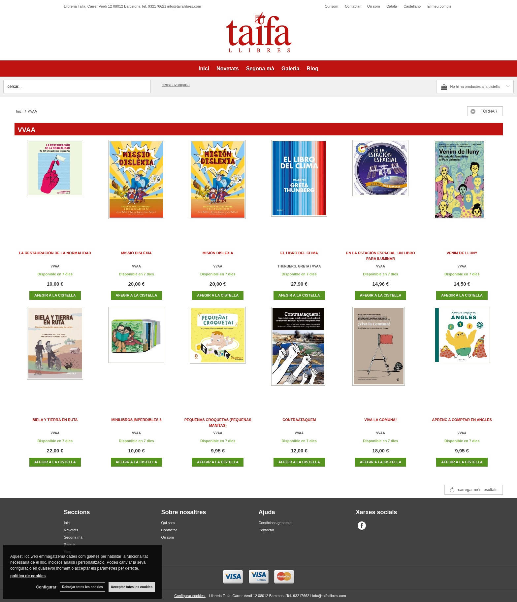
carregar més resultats (477, 489)
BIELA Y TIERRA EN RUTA (55, 420)
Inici (204, 68)
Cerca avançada (176, 85)
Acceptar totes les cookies (131, 587)
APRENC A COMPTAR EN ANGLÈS (462, 420)
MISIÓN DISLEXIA (218, 253)
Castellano (412, 6)
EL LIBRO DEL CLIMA (299, 253)
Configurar (46, 587)
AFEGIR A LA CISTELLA (55, 295)
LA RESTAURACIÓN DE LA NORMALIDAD (55, 253)
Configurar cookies (190, 596)
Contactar (353, 6)
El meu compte (439, 6)
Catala (391, 6)
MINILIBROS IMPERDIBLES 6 (136, 420)
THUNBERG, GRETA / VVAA (299, 266)
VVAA (54, 266)
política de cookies (28, 576)
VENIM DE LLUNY (462, 253)
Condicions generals (275, 523)
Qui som (331, 6)
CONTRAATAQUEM (299, 420)
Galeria (290, 68)
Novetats (227, 68)
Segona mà (260, 68)
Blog (312, 68)
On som (373, 6)
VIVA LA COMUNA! (380, 420)
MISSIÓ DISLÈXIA (136, 253)
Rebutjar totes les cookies (82, 587)
